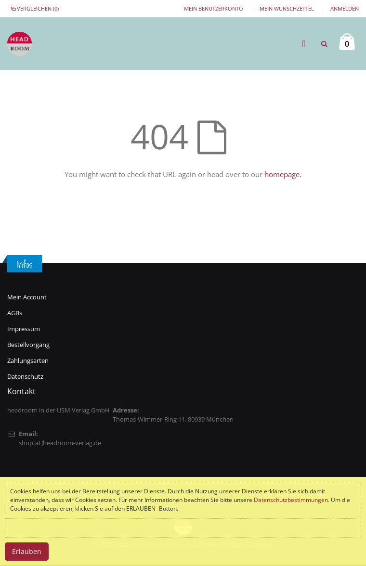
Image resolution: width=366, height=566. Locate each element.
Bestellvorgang (28, 344)
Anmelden (344, 8)
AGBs (14, 313)
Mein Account (27, 297)
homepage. (282, 174)
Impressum (23, 328)
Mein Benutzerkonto (213, 8)
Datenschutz (25, 376)
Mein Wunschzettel (287, 8)
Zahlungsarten (28, 360)
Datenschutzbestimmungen (291, 500)
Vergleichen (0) (34, 8)
